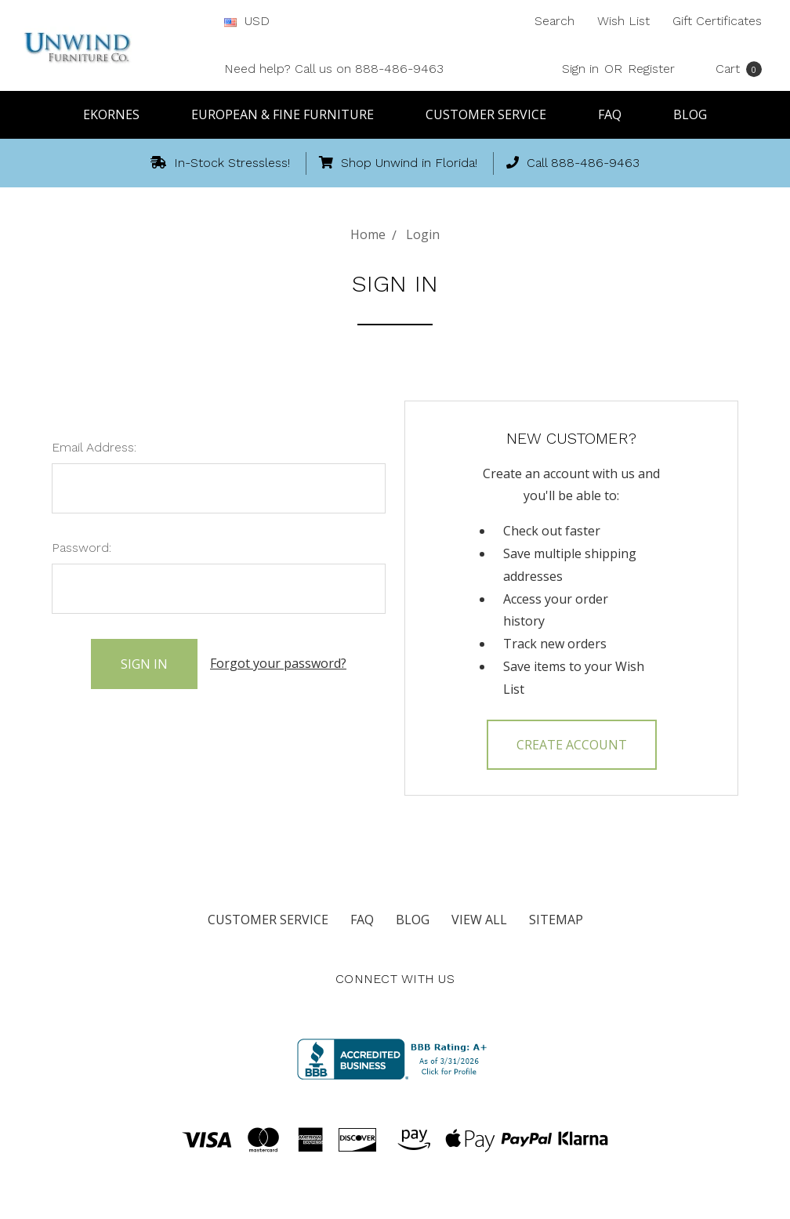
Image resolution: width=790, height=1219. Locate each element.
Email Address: (94, 447)
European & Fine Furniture (289, 114)
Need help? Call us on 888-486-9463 (334, 68)
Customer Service (493, 114)
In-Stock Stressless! (220, 162)
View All (479, 919)
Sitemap (556, 919)
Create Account (571, 744)
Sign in (580, 68)
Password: (81, 547)
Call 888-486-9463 (573, 162)
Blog (690, 114)
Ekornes (118, 114)
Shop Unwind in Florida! (398, 162)
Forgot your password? (278, 663)
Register (651, 68)
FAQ (617, 114)
